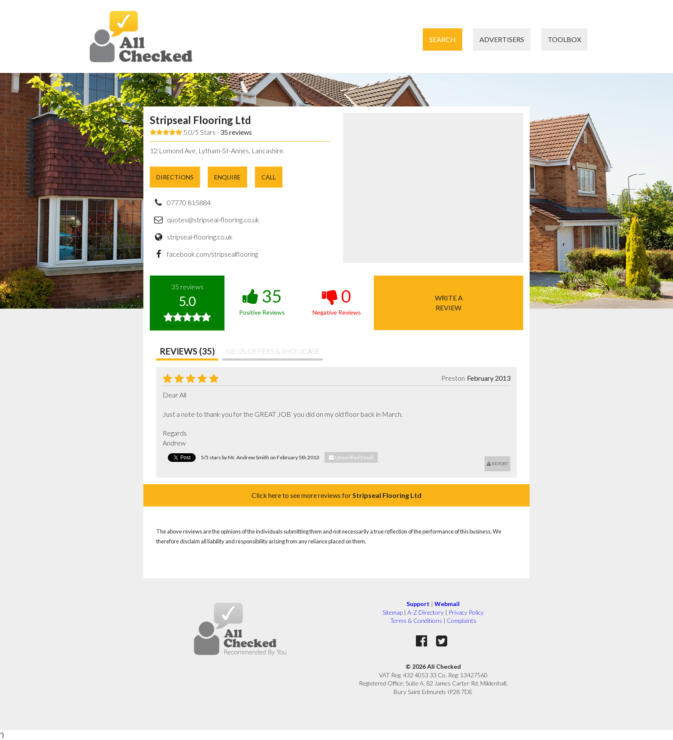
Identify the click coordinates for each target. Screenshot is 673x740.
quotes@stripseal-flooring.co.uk (213, 219)
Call (268, 177)
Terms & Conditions (416, 620)
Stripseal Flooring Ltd (200, 120)
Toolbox (564, 39)
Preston (453, 378)
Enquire (227, 177)
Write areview (449, 302)
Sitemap (392, 612)
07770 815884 (189, 202)
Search (442, 39)
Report (497, 463)
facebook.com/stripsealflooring (212, 254)
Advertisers (501, 39)
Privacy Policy (466, 612)
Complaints (461, 620)
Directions (175, 177)
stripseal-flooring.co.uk (200, 237)
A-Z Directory (425, 612)
